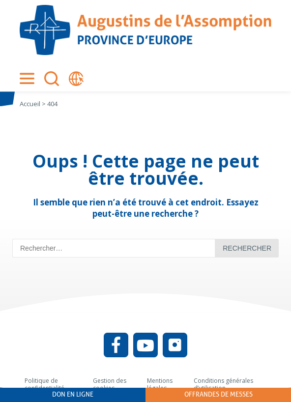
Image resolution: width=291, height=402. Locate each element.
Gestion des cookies (109, 384)
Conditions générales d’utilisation (223, 384)
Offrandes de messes (218, 394)
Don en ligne (72, 394)
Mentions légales (160, 384)
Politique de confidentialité (44, 384)
